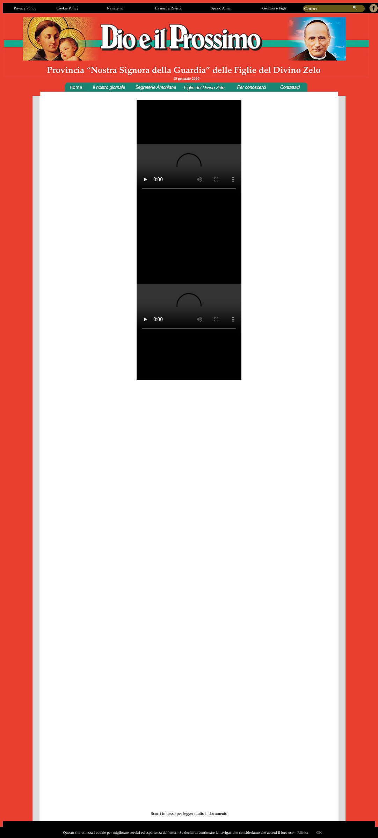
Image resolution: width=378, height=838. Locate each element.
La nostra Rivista (168, 8)
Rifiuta (302, 832)
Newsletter (115, 8)
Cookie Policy (68, 8)
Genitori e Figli (274, 8)
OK (319, 832)
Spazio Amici (221, 8)
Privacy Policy (25, 8)
